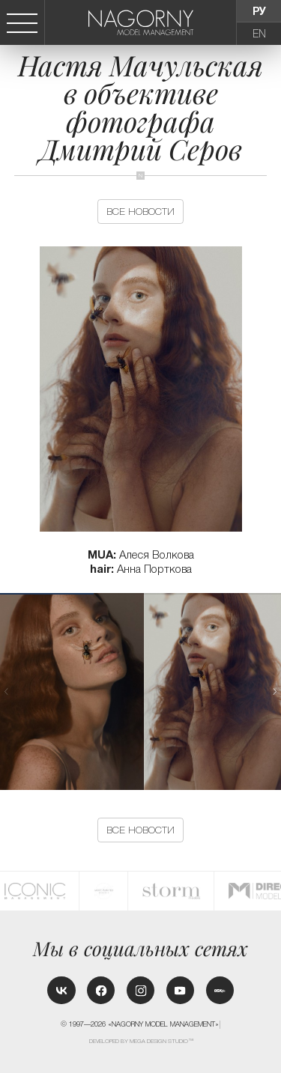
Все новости (140, 211)
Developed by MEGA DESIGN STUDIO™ (141, 1041)
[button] (275, 691)
